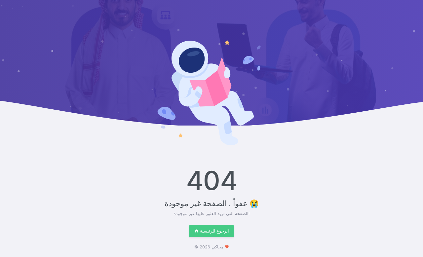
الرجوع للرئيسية (211, 231)
